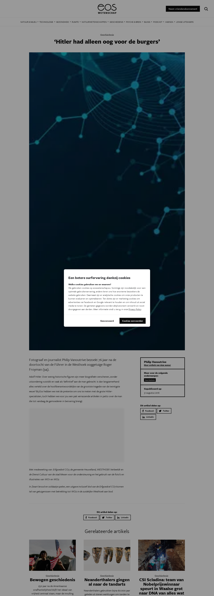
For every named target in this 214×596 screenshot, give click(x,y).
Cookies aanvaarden (132, 320)
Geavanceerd (107, 320)
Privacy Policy (135, 309)
